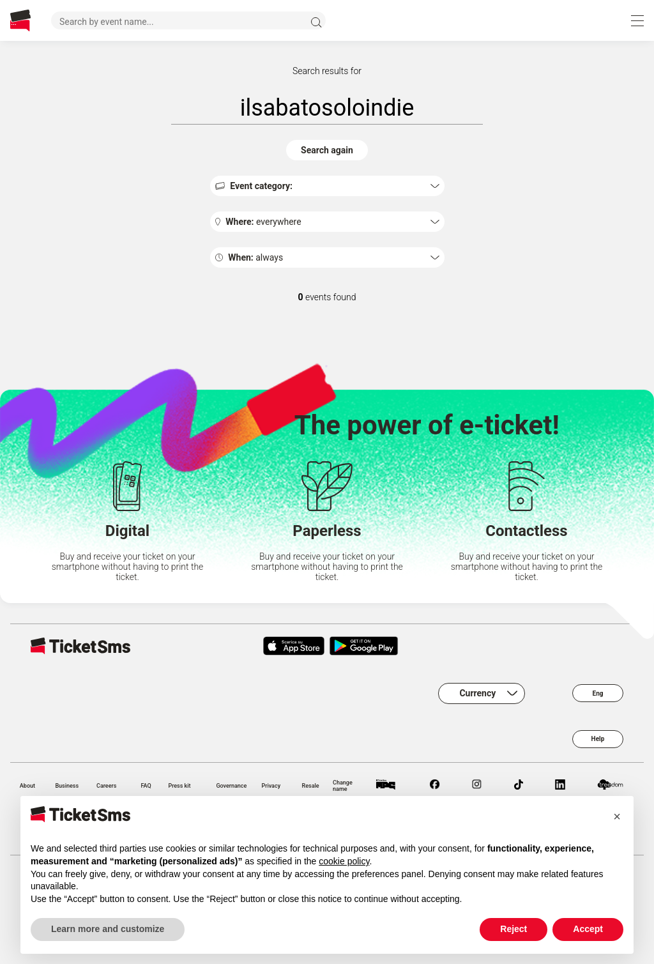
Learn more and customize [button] (107, 929)
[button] (617, 816)
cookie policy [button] (344, 861)
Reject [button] (513, 929)
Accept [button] (588, 929)
